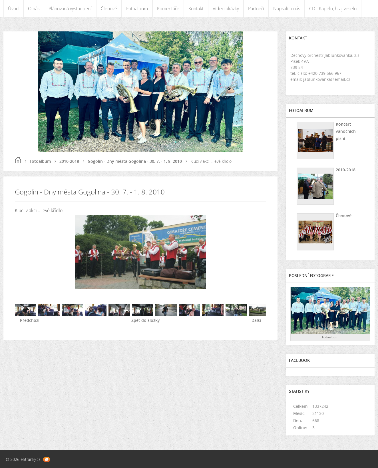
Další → (259, 320)
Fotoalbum (137, 8)
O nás (33, 8)
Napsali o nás (286, 8)
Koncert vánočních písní (346, 131)
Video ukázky (226, 8)
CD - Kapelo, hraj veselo (333, 8)
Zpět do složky (145, 320)
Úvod (13, 8)
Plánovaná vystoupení (70, 8)
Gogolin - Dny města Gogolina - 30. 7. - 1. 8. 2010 (135, 161)
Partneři (256, 8)
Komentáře (168, 8)
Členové (109, 8)
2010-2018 (69, 161)
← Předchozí (27, 320)
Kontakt (196, 8)
